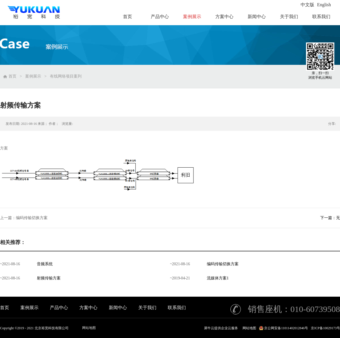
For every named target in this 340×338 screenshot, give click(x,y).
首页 (4, 307)
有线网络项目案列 (66, 76)
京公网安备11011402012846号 (286, 328)
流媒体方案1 (218, 278)
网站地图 (89, 328)
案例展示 (33, 76)
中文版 (307, 4)
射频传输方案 (49, 278)
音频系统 (45, 264)
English (324, 4)
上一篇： (24, 218)
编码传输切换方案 (223, 264)
